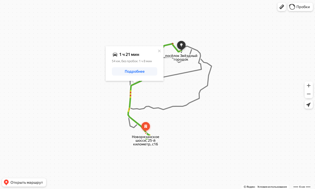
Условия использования (272, 186)
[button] (282, 7)
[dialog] (135, 63)
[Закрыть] (159, 51)
